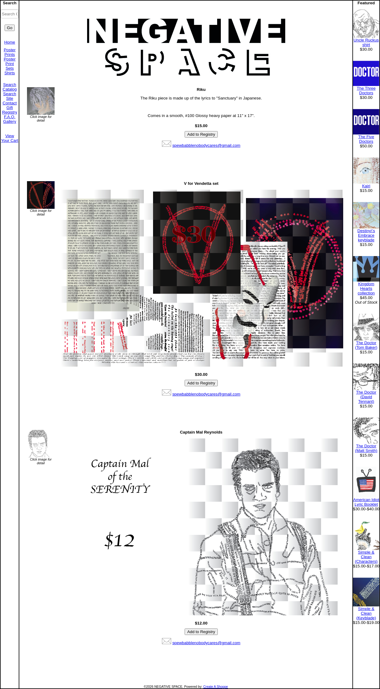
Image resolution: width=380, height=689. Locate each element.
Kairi (366, 186)
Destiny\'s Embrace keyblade (366, 235)
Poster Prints (10, 52)
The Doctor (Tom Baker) (366, 345)
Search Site (9, 96)
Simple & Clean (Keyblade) (366, 613)
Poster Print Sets (10, 64)
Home (9, 42)
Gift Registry (9, 110)
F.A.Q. (9, 117)
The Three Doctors (366, 90)
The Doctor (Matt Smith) (366, 448)
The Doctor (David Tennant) (366, 397)
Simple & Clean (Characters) (366, 557)
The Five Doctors (366, 139)
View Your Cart (9, 138)
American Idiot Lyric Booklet (366, 502)
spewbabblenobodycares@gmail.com (206, 145)
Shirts (9, 73)
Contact (10, 103)
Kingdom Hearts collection (366, 288)
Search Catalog (10, 86)
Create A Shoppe (215, 686)
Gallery (9, 121)
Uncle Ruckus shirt (366, 42)
